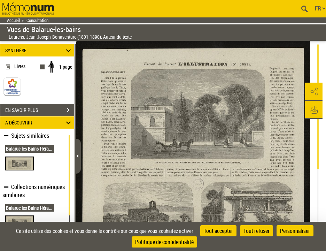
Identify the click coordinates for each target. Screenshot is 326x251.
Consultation (37, 20)
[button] (314, 92)
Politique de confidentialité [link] (164, 242)
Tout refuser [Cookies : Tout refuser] (256, 231)
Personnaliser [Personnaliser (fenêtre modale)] (295, 231)
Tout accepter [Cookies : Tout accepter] (218, 231)
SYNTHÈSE (39, 50)
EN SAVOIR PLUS (39, 110)
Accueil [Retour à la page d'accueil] (13, 20)
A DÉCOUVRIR (39, 122)
